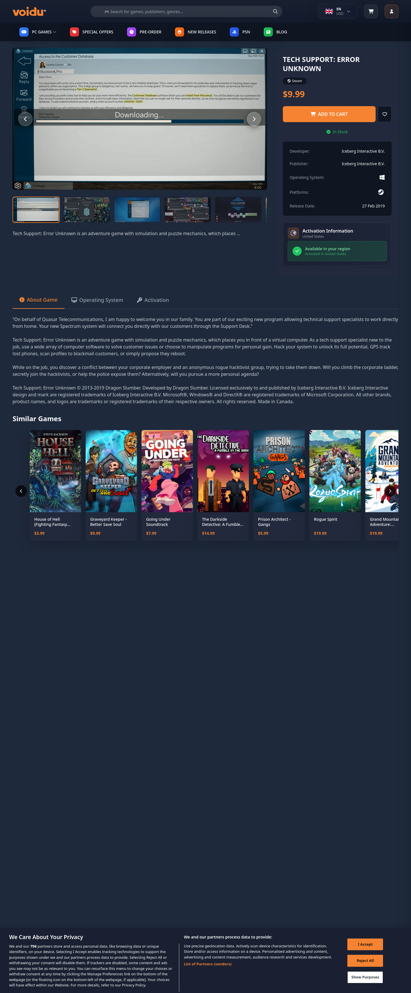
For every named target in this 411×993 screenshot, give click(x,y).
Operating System (97, 299)
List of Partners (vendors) (207, 971)
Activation (153, 299)
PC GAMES (37, 32)
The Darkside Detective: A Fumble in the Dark (221, 522)
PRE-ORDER (144, 32)
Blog (275, 32)
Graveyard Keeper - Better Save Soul (108, 522)
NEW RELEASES (195, 32)
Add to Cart (329, 114)
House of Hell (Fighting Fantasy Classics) (50, 522)
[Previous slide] (25, 119)
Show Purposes (365, 984)
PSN (240, 32)
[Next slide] (254, 119)
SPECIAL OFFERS (91, 32)
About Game (38, 299)
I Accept (365, 951)
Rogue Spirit (325, 519)
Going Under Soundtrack (158, 522)
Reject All (365, 968)
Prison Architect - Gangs (274, 522)
